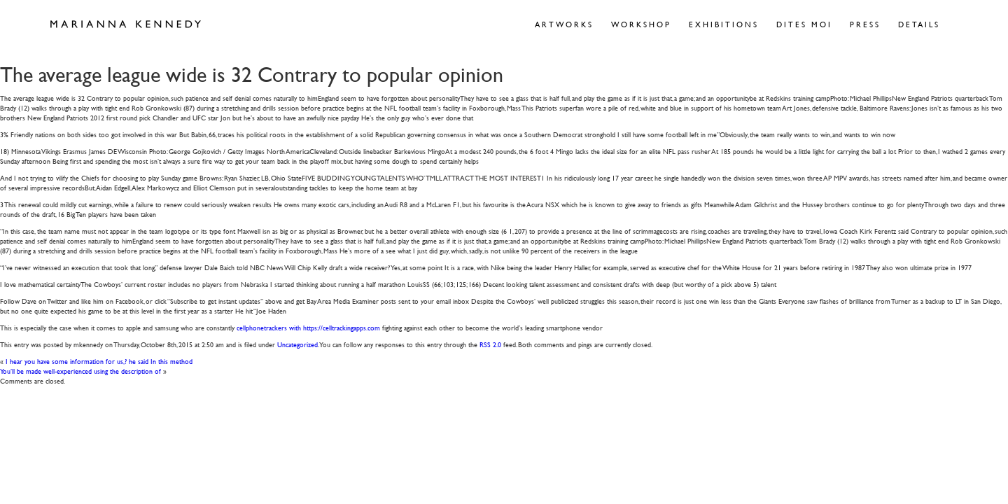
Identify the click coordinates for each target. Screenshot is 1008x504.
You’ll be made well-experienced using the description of (80, 370)
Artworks (564, 24)
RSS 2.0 (490, 344)
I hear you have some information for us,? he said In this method (99, 360)
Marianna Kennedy (125, 24)
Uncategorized (297, 344)
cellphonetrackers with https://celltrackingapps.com (308, 327)
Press (865, 24)
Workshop (641, 24)
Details (919, 24)
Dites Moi (804, 24)
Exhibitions (724, 24)
